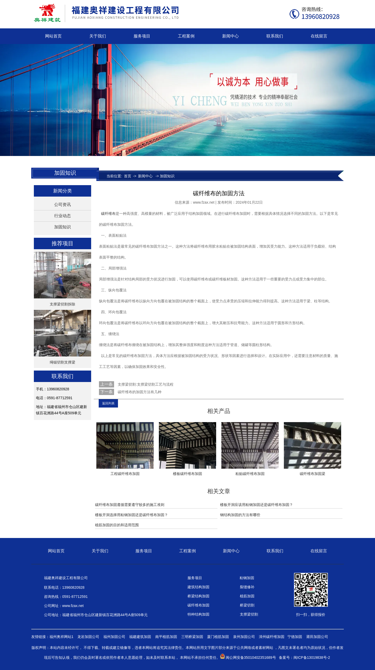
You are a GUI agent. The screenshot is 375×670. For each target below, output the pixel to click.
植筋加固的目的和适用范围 (117, 525)
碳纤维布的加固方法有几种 (139, 392)
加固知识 (62, 227)
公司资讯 (62, 204)
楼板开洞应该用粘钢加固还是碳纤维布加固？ (256, 505)
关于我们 (97, 36)
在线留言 (319, 36)
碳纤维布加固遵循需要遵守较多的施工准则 (129, 505)
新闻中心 (230, 36)
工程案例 (186, 36)
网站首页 (53, 36)
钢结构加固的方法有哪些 (240, 515)
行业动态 (62, 216)
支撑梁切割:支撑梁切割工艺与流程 (145, 384)
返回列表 (108, 403)
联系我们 (274, 36)
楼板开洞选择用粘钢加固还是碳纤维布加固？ (131, 515)
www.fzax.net (203, 202)
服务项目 (142, 36)
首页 (127, 176)
